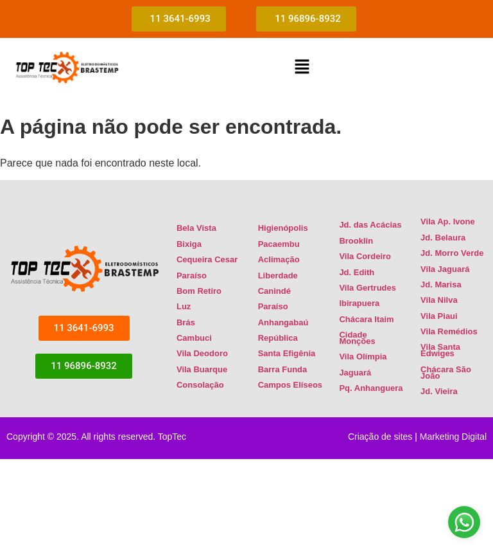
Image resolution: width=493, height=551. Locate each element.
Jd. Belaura (442, 237)
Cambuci (194, 338)
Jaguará (355, 372)
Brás (186, 322)
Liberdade (278, 275)
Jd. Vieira (439, 391)
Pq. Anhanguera (370, 388)
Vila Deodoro (202, 353)
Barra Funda (282, 369)
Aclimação (279, 259)
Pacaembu (279, 244)
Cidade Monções (357, 338)
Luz (184, 306)
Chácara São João (445, 373)
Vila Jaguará (444, 269)
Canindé (274, 291)
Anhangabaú (283, 322)
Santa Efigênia (287, 353)
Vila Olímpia (362, 356)
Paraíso (192, 275)
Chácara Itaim (366, 319)
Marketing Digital (453, 436)
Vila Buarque (202, 369)
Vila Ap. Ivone (447, 221)
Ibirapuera (359, 303)
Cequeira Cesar (207, 259)
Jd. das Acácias (370, 225)
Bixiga (189, 244)
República (278, 338)
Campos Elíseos (290, 385)
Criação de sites (380, 436)
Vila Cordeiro (365, 256)
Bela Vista (196, 228)
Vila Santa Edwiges (440, 350)
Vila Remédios (449, 331)
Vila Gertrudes (367, 288)
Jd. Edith (356, 272)
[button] (302, 67)
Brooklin (356, 241)
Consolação (200, 385)
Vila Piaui (439, 316)
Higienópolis (283, 228)
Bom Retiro (199, 291)
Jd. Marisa (441, 284)
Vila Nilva (439, 300)
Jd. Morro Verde (451, 253)
